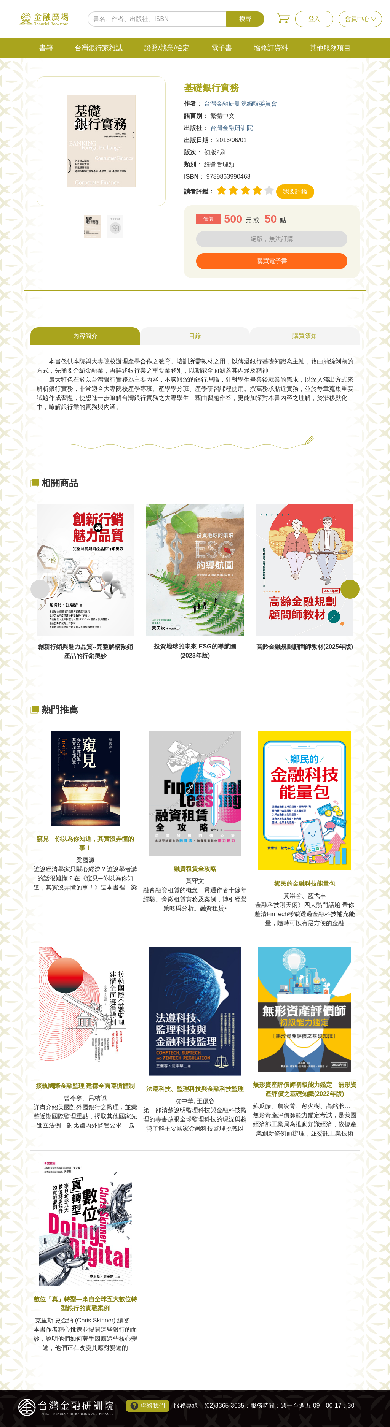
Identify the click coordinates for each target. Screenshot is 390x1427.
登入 (314, 19)
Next (350, 589)
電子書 (221, 48)
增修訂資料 (271, 48)
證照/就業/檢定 (166, 48)
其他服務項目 (330, 48)
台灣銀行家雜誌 (99, 48)
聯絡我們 (153, 1405)
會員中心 (357, 19)
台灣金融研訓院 (231, 128)
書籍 (46, 48)
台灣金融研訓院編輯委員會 (240, 103)
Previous (40, 589)
